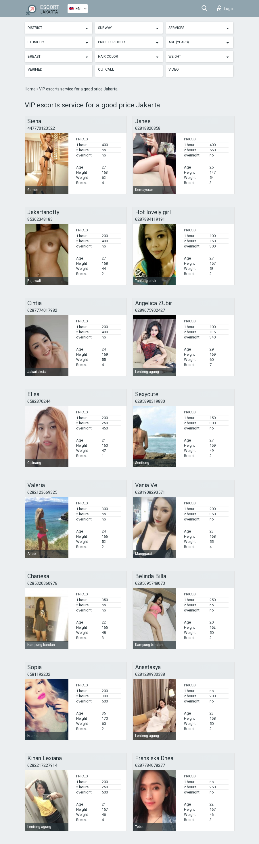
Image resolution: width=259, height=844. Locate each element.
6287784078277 (150, 765)
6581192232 (38, 674)
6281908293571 (150, 492)
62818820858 (147, 128)
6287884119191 (150, 219)
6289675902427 (150, 310)
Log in (226, 8)
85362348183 (40, 219)
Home (31, 89)
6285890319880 (150, 401)
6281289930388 (150, 674)
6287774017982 (42, 310)
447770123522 (41, 128)
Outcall (106, 69)
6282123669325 (42, 492)
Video (173, 69)
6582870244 (38, 401)
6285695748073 (150, 583)
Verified (35, 69)
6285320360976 (42, 583)
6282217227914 (42, 765)
